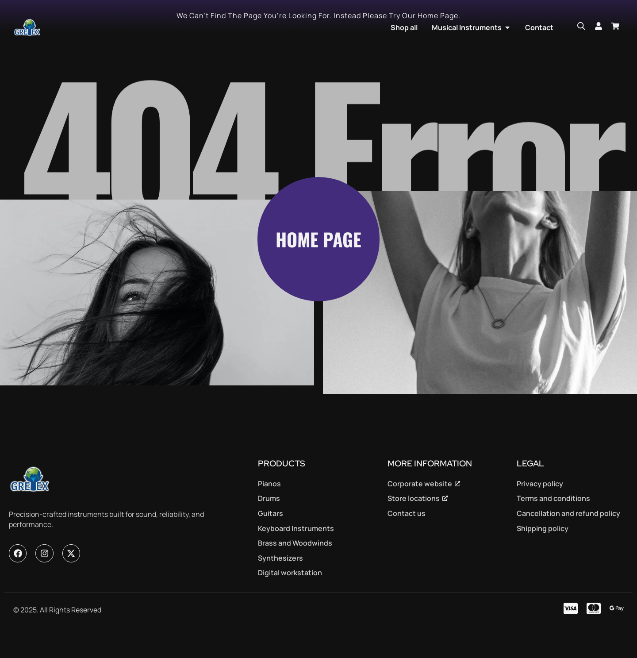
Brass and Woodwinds (295, 569)
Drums (269, 524)
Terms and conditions (553, 524)
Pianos (269, 510)
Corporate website (420, 510)
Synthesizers (280, 584)
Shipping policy (542, 554)
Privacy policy (540, 510)
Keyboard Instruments (296, 554)
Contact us (407, 539)
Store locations (414, 524)
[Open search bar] (581, 26)
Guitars (270, 539)
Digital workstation (290, 599)
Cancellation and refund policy (568, 539)
